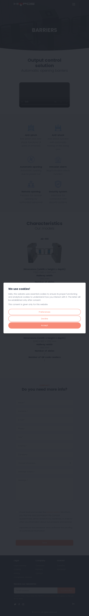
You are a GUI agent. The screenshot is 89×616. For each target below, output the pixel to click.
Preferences (44, 312)
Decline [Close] (44, 318)
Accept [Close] (44, 325)
